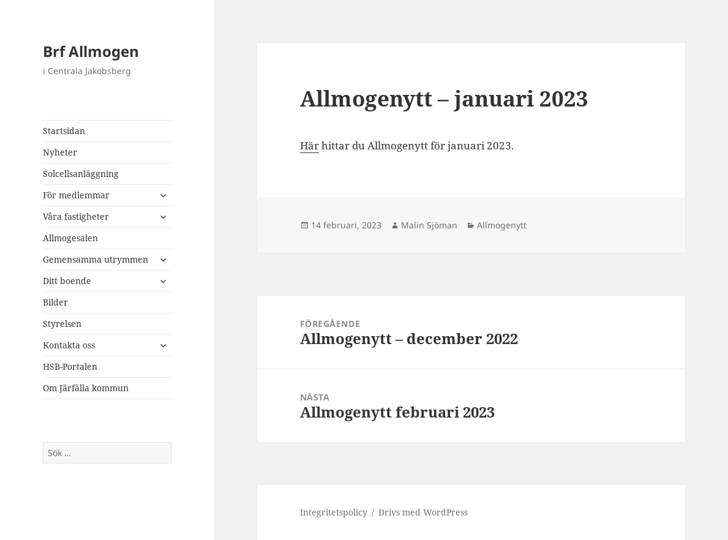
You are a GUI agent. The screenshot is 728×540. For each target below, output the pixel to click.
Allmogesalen (70, 238)
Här (309, 145)
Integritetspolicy (333, 512)
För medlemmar (76, 195)
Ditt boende (67, 281)
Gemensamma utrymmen (95, 259)
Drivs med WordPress (423, 512)
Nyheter (60, 152)
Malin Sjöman (429, 225)
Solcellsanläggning (81, 173)
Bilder (55, 302)
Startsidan (64, 131)
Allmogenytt (502, 225)
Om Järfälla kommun (86, 388)
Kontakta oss (69, 345)
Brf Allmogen (91, 51)
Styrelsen (62, 323)
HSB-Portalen (70, 366)
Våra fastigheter (76, 216)
